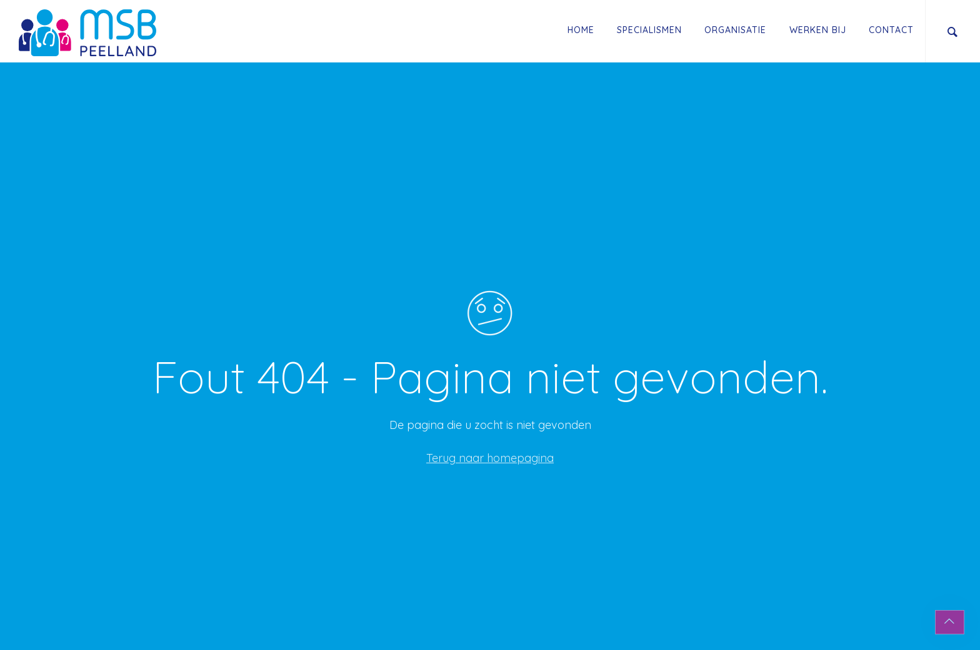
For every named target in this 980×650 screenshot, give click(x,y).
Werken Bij (817, 30)
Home (581, 30)
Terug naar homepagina (490, 458)
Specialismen (649, 30)
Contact (891, 30)
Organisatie (735, 30)
